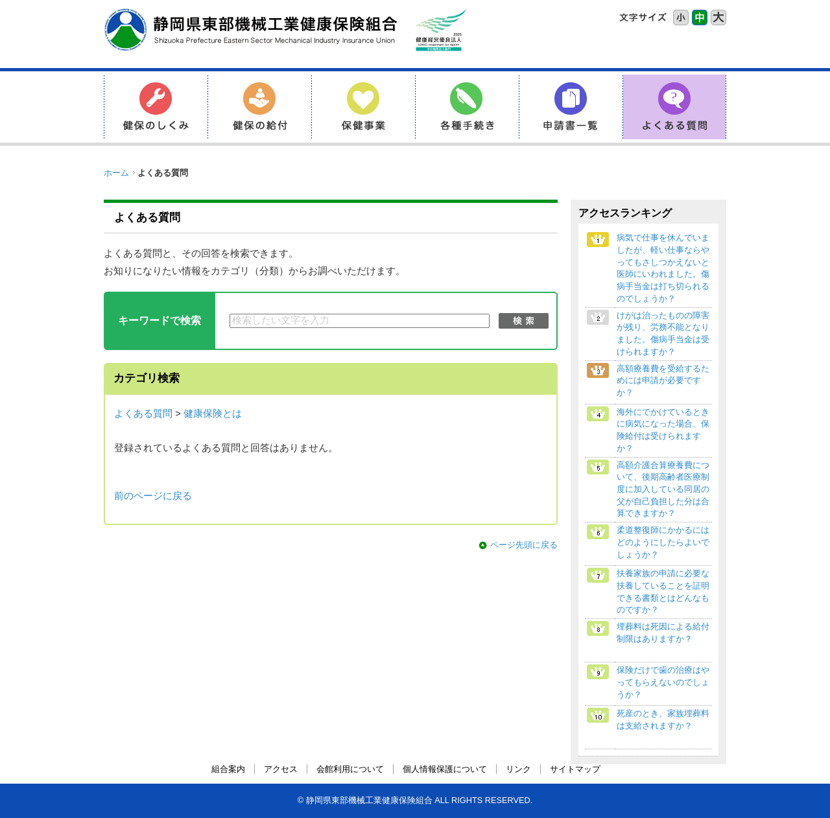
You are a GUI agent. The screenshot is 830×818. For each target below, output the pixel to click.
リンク (518, 769)
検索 (524, 321)
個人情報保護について (445, 769)
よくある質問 (143, 413)
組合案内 (228, 769)
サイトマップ (575, 769)
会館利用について (350, 769)
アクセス (281, 769)
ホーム (116, 173)
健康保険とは (213, 413)
